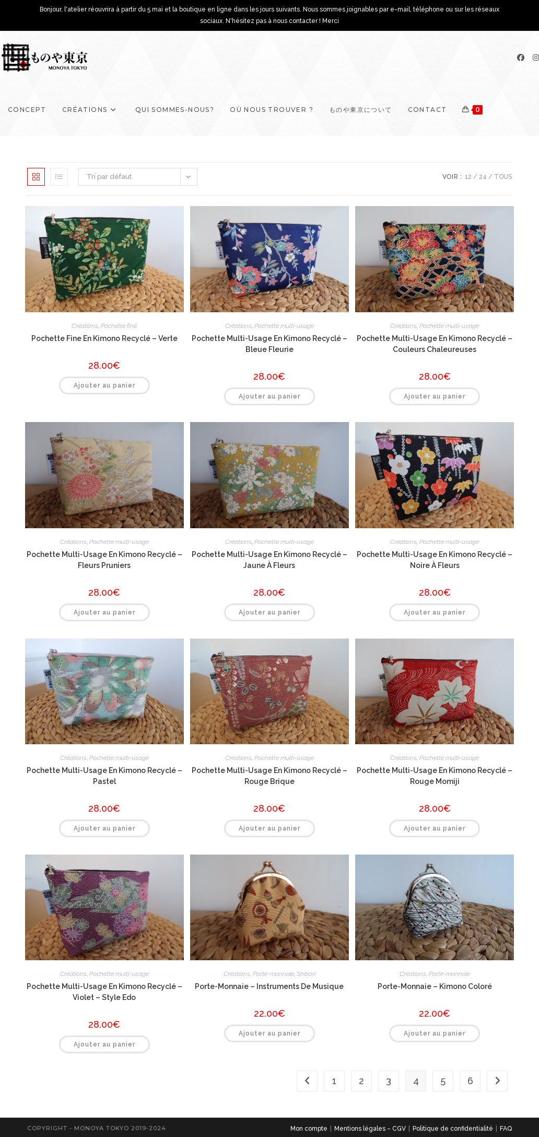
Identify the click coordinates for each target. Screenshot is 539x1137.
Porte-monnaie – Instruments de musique (269, 986)
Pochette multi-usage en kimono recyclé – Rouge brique (269, 776)
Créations (85, 325)
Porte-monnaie (273, 973)
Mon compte (308, 1128)
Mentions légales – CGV (370, 1128)
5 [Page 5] (443, 1080)
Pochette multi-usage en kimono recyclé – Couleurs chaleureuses (434, 344)
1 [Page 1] (334, 1080)
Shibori (306, 973)
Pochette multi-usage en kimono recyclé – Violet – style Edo (104, 992)
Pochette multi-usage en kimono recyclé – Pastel (104, 776)
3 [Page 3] (388, 1080)
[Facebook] (521, 57)
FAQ (506, 1128)
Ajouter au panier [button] (104, 385)
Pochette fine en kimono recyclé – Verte (104, 338)
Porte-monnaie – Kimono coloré (435, 986)
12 (468, 176)
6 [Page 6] (470, 1080)
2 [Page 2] (361, 1080)
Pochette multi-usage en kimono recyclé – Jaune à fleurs (269, 560)
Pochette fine (119, 325)
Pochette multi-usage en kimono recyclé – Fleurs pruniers (104, 560)
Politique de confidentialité (453, 1128)
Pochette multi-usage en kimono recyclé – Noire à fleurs (434, 560)
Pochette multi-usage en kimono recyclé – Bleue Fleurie (269, 344)
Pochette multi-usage (284, 325)
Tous (503, 176)
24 (483, 176)
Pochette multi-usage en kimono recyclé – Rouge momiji (434, 776)
